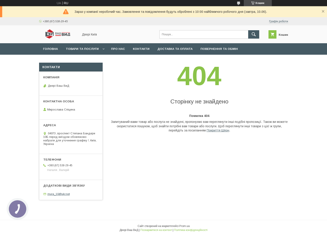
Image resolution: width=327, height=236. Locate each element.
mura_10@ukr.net (58, 194)
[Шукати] (253, 34)
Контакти (141, 49)
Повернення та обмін (219, 49)
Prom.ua (184, 226)
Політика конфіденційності (191, 230)
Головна (50, 49)
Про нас (118, 49)
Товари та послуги (82, 49)
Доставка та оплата (175, 49)
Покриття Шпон (218, 130)
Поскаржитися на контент (156, 230)
